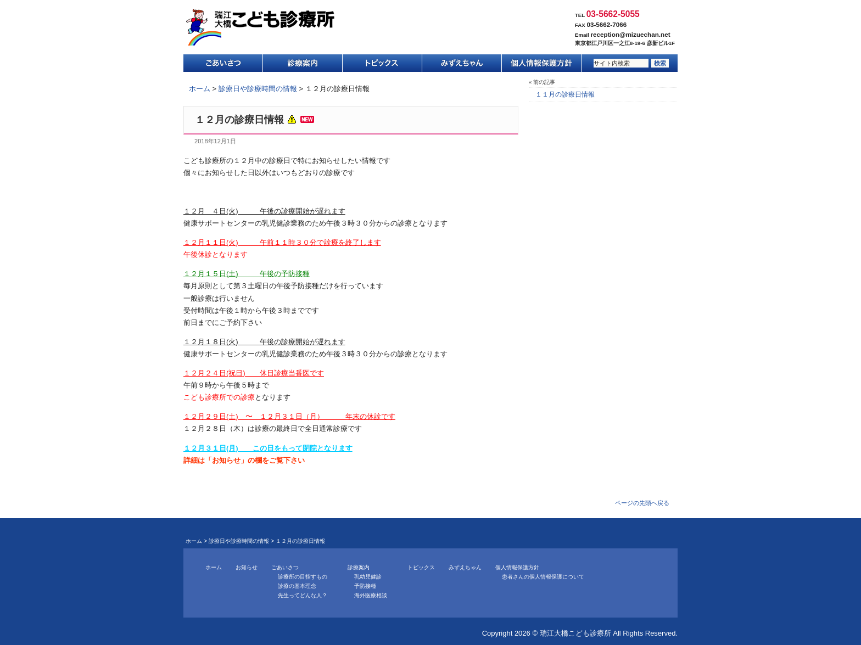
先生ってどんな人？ (302, 595)
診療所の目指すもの (302, 577)
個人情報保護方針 (542, 63)
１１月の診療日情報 (565, 94)
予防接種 (365, 586)
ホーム (199, 89)
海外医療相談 (370, 595)
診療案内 (303, 63)
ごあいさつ (223, 63)
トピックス (382, 63)
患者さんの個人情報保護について (543, 577)
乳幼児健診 (368, 577)
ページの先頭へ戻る (642, 503)
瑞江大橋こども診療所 (260, 27)
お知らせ (247, 567)
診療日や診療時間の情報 (258, 89)
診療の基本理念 (297, 586)
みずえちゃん (462, 63)
